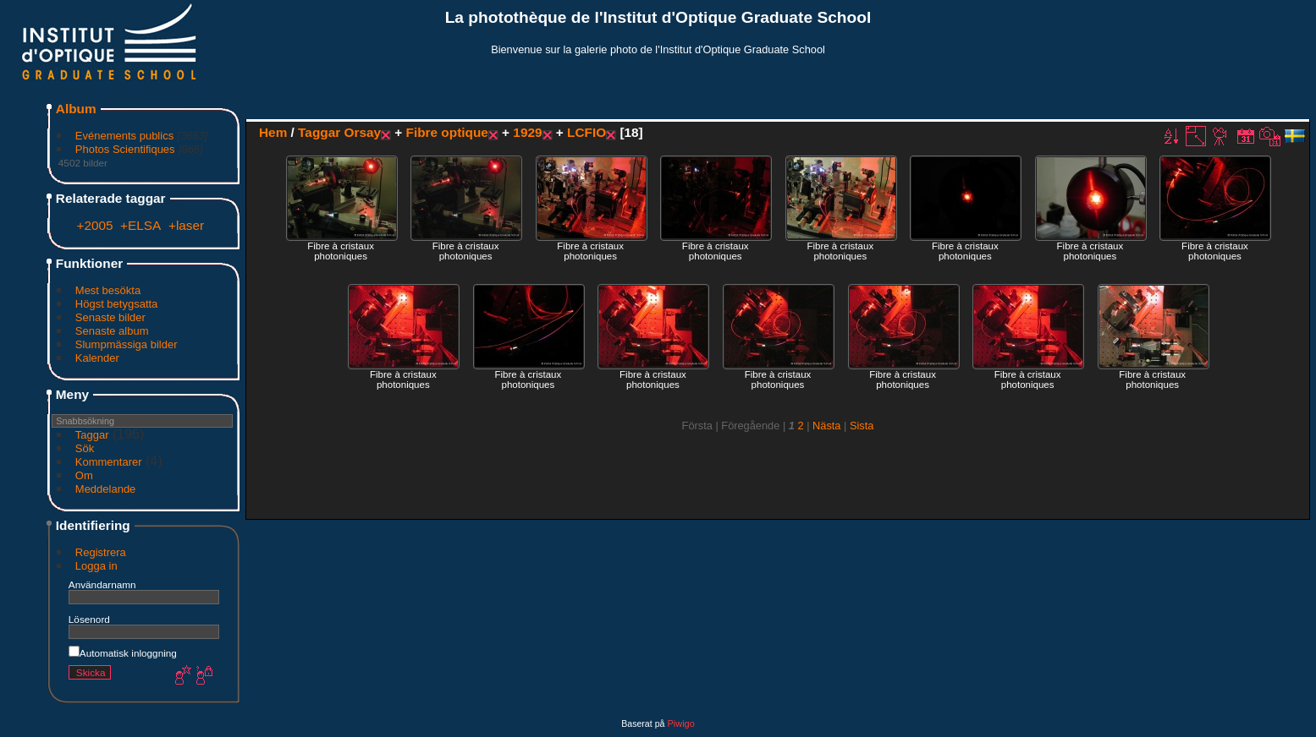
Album (76, 108)
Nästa (826, 425)
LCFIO (586, 132)
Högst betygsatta (116, 304)
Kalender (97, 358)
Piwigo (680, 723)
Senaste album (112, 331)
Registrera (100, 552)
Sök (84, 448)
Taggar (92, 435)
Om (84, 475)
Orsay (362, 132)
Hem (273, 132)
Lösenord (89, 619)
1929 (527, 132)
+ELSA (140, 225)
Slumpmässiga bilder (126, 344)
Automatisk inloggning (123, 652)
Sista (861, 425)
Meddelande (105, 489)
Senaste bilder (110, 317)
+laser (186, 225)
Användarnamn (102, 584)
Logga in (96, 566)
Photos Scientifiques (125, 149)
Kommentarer (108, 462)
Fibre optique (447, 132)
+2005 (94, 225)
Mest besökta (107, 290)
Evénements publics (124, 135)
